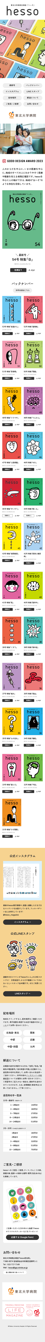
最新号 (12, 85)
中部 (12, 1039)
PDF (31, 270)
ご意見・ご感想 (12, 104)
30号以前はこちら (23, 290)
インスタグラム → (22, 922)
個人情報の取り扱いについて (15, 1272)
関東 (32, 1032)
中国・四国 (12, 1046)
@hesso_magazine (11, 915)
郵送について (33, 98)
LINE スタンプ (33, 92)
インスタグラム (12, 92)
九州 (32, 1046)
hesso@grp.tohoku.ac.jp (18, 1268)
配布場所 (12, 98)
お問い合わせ (33, 104)
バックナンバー (32, 85)
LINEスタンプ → (22, 994)
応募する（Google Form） (22, 1237)
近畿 (32, 1039)
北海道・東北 (12, 1032)
